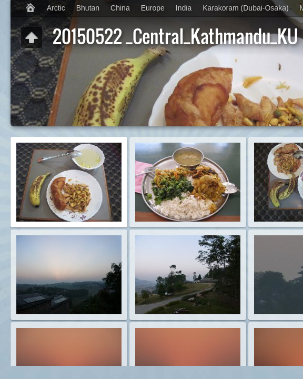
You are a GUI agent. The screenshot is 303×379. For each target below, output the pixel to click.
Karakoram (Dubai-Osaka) (245, 8)
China (120, 8)
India (183, 8)
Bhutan (87, 8)
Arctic (56, 8)
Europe (153, 8)
